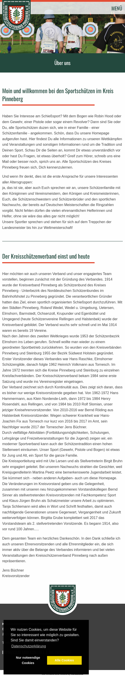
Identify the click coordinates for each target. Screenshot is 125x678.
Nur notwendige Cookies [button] (28, 660)
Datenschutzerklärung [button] (28, 646)
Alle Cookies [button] (64, 660)
